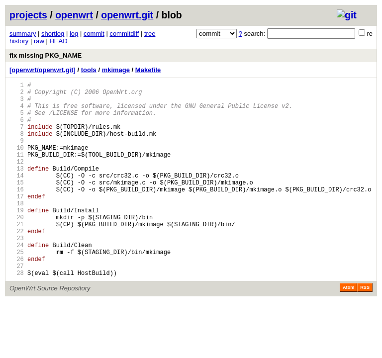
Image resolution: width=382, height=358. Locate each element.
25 (16, 289)
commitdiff (124, 33)
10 (16, 162)
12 (16, 179)
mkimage (116, 70)
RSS (365, 329)
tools (88, 70)
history (18, 41)
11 (16, 171)
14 (16, 196)
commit (94, 33)
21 (16, 255)
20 (16, 247)
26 (16, 297)
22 (16, 264)
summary (22, 33)
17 (16, 221)
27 (16, 306)
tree (149, 33)
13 (16, 187)
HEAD (58, 41)
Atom (348, 329)
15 (16, 204)
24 (16, 280)
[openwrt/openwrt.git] (42, 70)
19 (16, 238)
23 (16, 272)
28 (16, 314)
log (74, 33)
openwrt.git (127, 14)
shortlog (52, 33)
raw (39, 41)
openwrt (74, 14)
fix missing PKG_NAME (45, 55)
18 (16, 230)
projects (28, 14)
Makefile (148, 70)
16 (16, 213)
